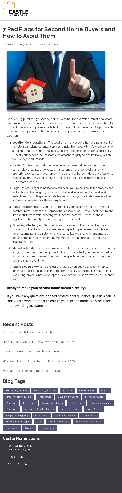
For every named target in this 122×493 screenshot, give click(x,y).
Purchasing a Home (49, 44)
